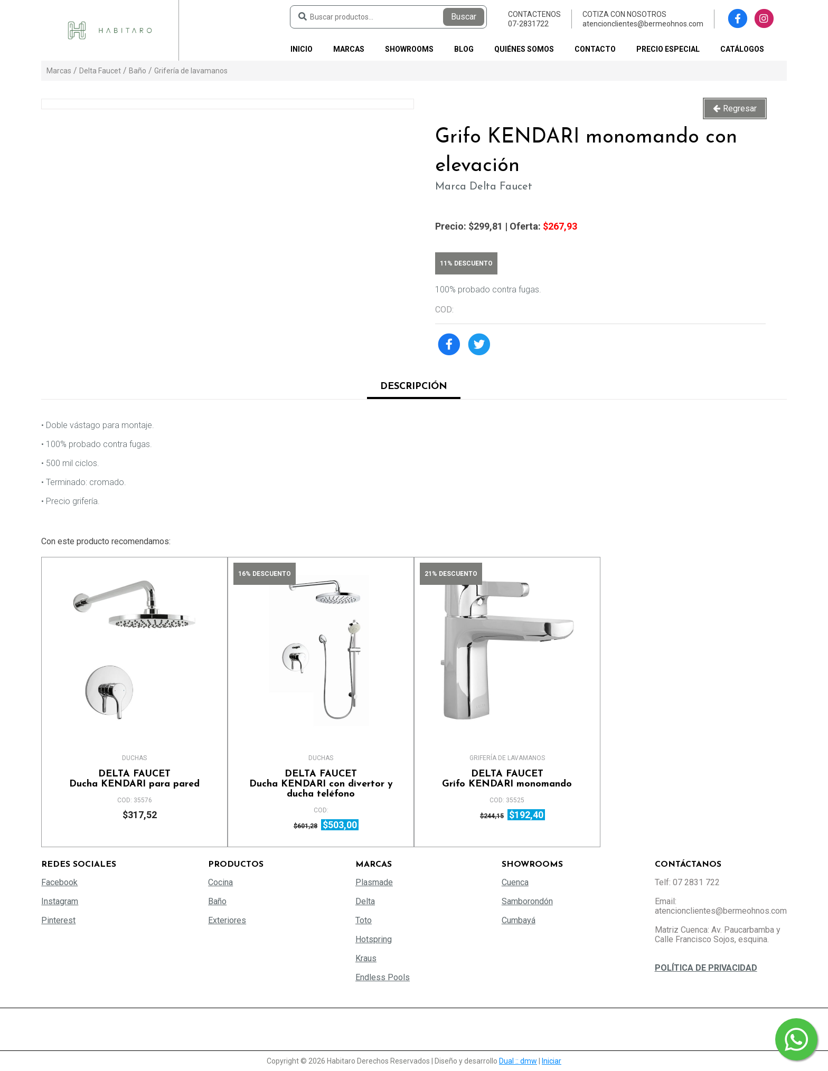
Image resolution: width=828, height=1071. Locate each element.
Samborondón (527, 901)
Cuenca (515, 882)
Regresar (740, 108)
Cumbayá (518, 920)
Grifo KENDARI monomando (507, 779)
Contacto (595, 49)
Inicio (301, 49)
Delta (365, 901)
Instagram (59, 901)
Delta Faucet (100, 71)
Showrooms (409, 49)
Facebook (59, 882)
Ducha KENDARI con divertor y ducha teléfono (321, 784)
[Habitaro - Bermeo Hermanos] (110, 30)
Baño (137, 71)
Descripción (413, 387)
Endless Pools (382, 977)
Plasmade (374, 882)
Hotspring (373, 939)
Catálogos (742, 49)
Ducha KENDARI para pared (134, 779)
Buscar (463, 17)
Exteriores (227, 920)
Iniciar (551, 1061)
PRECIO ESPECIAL (668, 49)
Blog (464, 49)
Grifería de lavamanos (191, 71)
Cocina (220, 882)
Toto (363, 920)
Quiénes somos (524, 49)
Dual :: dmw (518, 1061)
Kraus (366, 958)
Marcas (348, 49)
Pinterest (58, 920)
